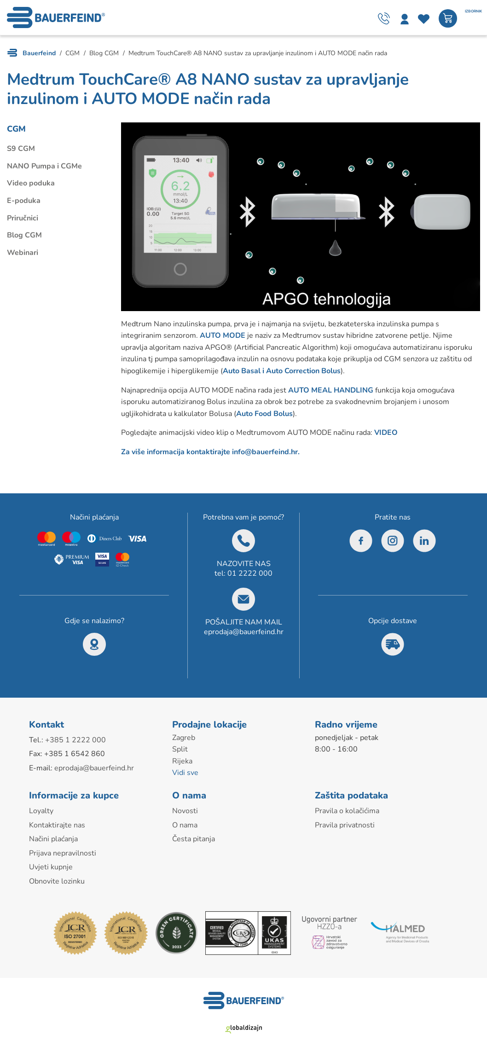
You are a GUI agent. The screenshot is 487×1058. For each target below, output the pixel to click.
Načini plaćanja (53, 839)
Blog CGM (24, 235)
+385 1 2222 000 (75, 740)
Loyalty (41, 811)
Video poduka (31, 183)
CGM (16, 128)
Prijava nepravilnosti (62, 853)
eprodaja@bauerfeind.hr (244, 632)
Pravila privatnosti (345, 825)
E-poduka (24, 201)
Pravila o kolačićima (347, 811)
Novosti (185, 811)
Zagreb (183, 738)
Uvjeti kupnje (51, 867)
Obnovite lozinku (57, 881)
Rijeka (182, 761)
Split (180, 749)
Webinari (22, 253)
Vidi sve (185, 773)
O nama (184, 825)
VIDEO (386, 433)
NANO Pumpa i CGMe (44, 166)
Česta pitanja (193, 839)
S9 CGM (21, 149)
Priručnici (22, 218)
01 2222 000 (249, 573)
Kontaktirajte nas (57, 825)
